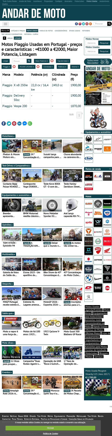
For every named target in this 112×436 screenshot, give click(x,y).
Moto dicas (8, 342)
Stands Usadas (100, 326)
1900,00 (76, 85)
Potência (62, 67)
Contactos (6, 419)
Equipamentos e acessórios (16, 195)
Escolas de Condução (96, 349)
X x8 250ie (21, 85)
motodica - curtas (31, 34)
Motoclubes (91, 353)
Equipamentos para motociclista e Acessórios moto (96, 316)
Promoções (70, 416)
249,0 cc (57, 85)
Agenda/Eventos (93, 309)
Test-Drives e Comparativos (16, 165)
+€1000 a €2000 (27, 67)
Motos (50, 416)
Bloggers (103, 353)
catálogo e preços (18, 30)
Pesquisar (104, 43)
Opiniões (7, 224)
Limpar (5, 61)
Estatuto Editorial (31, 419)
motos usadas (32, 30)
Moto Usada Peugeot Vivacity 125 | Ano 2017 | (98, 382)
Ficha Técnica (17, 419)
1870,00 (76, 106)
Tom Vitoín (41, 416)
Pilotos (88, 356)
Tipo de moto (63, 61)
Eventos (7, 372)
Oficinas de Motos (94, 329)
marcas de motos (46, 30)
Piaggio (6, 67)
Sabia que (8, 313)
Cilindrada (48, 67)
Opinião (33, 416)
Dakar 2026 (23, 416)
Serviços (98, 356)
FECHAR (50, 428)
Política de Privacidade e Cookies (54, 419)
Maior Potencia (41, 61)
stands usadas (74, 30)
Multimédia (8, 254)
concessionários (61, 30)
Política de (50, 433)
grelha (10, 38)
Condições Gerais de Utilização (81, 419)
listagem (18, 38)
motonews (86, 30)
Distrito (75, 67)
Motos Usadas (92, 306)
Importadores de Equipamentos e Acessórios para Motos (96, 343)
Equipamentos (59, 416)
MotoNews (8, 136)
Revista (100, 416)
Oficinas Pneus (92, 333)
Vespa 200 (20, 106)
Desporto (7, 283)
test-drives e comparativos (11, 34)
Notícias (13, 416)
